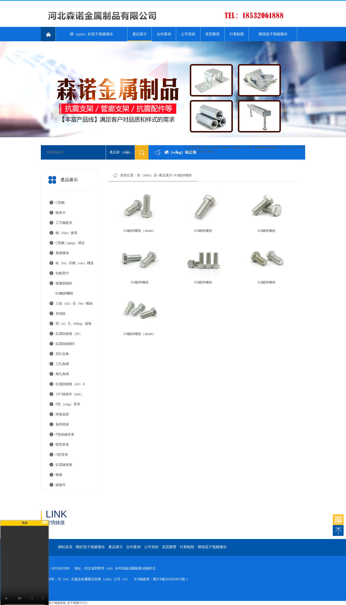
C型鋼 (60, 202)
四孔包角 (62, 354)
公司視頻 (188, 34)
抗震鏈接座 (64, 465)
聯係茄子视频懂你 (273, 34)
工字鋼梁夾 (64, 223)
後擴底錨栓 (64, 283)
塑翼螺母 (62, 253)
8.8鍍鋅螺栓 (64, 293)
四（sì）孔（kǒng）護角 (74, 323)
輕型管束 (62, 444)
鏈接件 (61, 485)
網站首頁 (65, 547)
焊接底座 (62, 414)
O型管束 (62, 454)
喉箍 (59, 475)
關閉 (45, 522)
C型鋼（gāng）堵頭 (70, 243)
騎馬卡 (61, 213)
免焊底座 (62, 424)
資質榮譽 (212, 34)
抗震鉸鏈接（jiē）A (70, 384)
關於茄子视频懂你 (90, 547)
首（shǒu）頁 (147, 175)
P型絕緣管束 (65, 434)
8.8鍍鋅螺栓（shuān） (140, 231)
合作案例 (164, 34)
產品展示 (140, 36)
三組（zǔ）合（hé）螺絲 (74, 303)
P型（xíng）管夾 (68, 404)
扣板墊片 (62, 273)
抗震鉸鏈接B (65, 344)
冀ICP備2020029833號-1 (170, 579)
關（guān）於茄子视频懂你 (91, 34)
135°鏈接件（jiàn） (70, 394)
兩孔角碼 (62, 374)
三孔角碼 (62, 364)
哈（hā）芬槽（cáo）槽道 (75, 263)
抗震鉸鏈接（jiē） (69, 333)
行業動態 (236, 34)
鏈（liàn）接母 (66, 233)
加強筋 (61, 313)
